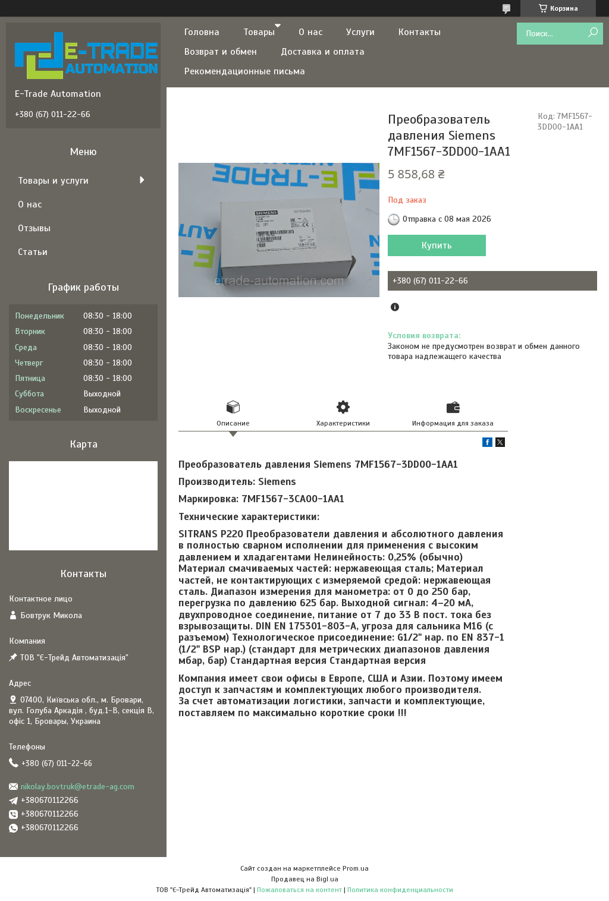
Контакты (419, 32)
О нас (310, 32)
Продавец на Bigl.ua (304, 879)
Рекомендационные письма (244, 71)
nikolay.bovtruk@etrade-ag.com (77, 787)
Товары (259, 32)
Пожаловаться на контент (299, 890)
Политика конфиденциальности (400, 890)
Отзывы (34, 228)
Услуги (360, 32)
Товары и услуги (53, 181)
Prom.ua (356, 868)
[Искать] (592, 33)
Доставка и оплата (323, 52)
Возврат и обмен (220, 52)
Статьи (33, 252)
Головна (201, 32)
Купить (437, 245)
